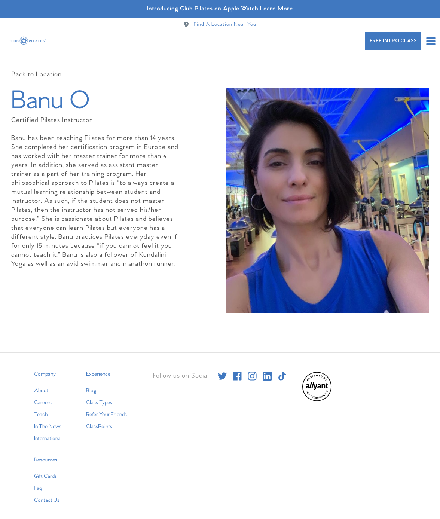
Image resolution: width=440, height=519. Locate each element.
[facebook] (237, 368)
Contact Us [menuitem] (46, 492)
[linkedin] (267, 368)
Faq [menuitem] (38, 480)
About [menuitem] (41, 383)
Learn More (276, 8)
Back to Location (37, 67)
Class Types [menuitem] (99, 395)
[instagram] (252, 368)
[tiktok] (282, 368)
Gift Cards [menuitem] (45, 468)
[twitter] (222, 368)
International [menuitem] (48, 431)
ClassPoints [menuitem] (99, 419)
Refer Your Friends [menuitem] (106, 407)
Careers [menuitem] (43, 395)
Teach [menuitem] (41, 407)
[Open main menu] (430, 40)
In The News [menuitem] (47, 419)
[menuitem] (317, 392)
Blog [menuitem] (91, 383)
